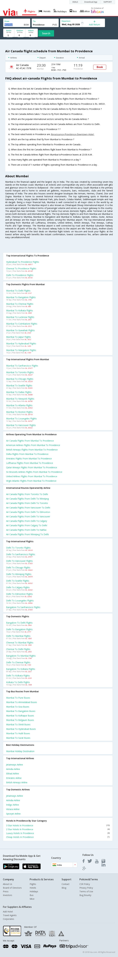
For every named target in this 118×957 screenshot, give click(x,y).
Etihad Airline (12, 773)
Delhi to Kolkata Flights (18, 675)
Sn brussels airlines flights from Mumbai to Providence (34, 471)
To (34, 21)
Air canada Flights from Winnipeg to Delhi (27, 534)
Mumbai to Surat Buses (18, 737)
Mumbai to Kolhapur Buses (20, 715)
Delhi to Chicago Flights (18, 567)
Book (100, 67)
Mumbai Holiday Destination (20, 751)
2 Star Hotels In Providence (58, 829)
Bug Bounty (85, 895)
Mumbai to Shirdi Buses (18, 724)
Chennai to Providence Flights (21, 268)
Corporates (8, 918)
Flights (33, 884)
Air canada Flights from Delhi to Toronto (27, 503)
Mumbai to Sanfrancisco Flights (22, 365)
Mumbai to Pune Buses (18, 697)
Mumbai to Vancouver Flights (21, 425)
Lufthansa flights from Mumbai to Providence (29, 463)
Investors (7, 895)
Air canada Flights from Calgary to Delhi (26, 525)
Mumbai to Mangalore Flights (21, 350)
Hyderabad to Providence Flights (22, 261)
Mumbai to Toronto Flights (20, 372)
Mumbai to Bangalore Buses (20, 711)
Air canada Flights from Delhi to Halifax (26, 529)
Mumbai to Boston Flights (19, 411)
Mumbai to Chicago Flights (19, 378)
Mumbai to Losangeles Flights (21, 418)
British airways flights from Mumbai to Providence (32, 449)
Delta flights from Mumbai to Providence (27, 454)
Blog (64, 887)
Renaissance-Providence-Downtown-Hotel (72, 134)
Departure (66, 21)
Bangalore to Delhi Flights (19, 622)
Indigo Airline (12, 804)
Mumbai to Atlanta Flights (19, 405)
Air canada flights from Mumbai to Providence (30, 440)
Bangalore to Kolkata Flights (20, 669)
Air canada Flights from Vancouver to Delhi (28, 507)
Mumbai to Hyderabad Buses (21, 728)
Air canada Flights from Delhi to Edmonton (28, 512)
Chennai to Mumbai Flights (19, 642)
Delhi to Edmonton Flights (19, 593)
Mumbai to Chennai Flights (19, 303)
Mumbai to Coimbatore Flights (21, 323)
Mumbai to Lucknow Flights (20, 317)
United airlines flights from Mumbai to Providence (31, 476)
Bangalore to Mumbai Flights (21, 655)
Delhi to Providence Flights (19, 275)
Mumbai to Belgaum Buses (20, 720)
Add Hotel (8, 911)
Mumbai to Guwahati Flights (20, 330)
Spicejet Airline (13, 813)
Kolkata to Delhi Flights (18, 682)
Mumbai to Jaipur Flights (18, 336)
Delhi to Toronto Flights (18, 547)
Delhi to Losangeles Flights (20, 600)
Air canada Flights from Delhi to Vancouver (28, 516)
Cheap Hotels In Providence (58, 837)
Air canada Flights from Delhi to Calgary (26, 520)
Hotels (33, 887)
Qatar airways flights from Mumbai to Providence (31, 467)
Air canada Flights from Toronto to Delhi (27, 494)
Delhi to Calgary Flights (18, 587)
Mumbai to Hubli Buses (18, 733)
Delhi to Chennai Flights (18, 662)
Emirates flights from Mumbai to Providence (29, 458)
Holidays (34, 891)
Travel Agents (10, 915)
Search (46, 33)
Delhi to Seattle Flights (17, 580)
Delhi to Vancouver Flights (19, 560)
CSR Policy (84, 884)
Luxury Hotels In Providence (58, 833)
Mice (32, 898)
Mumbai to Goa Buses (17, 706)
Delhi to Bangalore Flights (19, 629)
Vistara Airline (13, 809)
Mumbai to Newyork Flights (20, 398)
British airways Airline (16, 782)
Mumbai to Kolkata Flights (19, 310)
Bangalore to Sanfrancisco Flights (23, 607)
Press (5, 891)
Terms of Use (86, 891)
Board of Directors (12, 887)
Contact (65, 884)
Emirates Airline (14, 778)
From (7, 21)
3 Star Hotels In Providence (58, 825)
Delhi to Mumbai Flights (18, 635)
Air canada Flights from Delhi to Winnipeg (27, 498)
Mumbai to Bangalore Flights (21, 297)
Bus (31, 895)
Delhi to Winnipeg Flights (18, 574)
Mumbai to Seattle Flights (19, 385)
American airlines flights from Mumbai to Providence (33, 445)
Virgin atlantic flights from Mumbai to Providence (31, 480)
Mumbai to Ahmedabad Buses (21, 702)
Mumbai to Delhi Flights (18, 290)
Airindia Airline (13, 769)
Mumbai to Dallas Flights (18, 392)
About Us (7, 884)
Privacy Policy (86, 887)
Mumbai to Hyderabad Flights (21, 343)
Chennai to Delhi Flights (18, 649)
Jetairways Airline (14, 764)
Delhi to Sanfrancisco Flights (20, 554)
